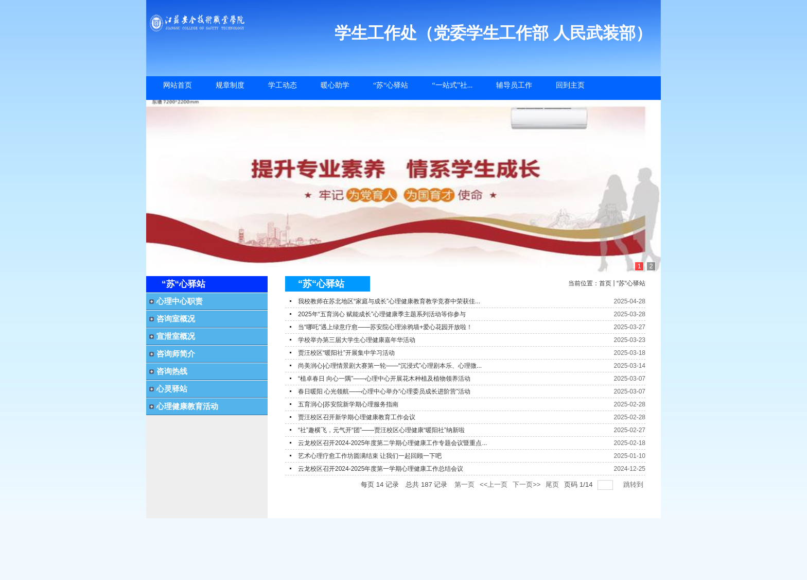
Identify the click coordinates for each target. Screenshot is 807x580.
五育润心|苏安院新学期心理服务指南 (348, 404)
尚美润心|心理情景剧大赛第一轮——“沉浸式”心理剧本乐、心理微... (390, 365)
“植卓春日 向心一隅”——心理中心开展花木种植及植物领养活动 (384, 378)
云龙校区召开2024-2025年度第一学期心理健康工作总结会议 (380, 468)
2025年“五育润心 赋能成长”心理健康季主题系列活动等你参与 (382, 314)
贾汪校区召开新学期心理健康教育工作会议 (356, 417)
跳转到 (634, 484)
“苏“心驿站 (631, 283)
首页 (605, 283)
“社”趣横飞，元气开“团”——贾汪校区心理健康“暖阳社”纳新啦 (381, 430)
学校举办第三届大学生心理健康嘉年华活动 (356, 340)
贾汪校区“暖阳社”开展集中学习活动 (346, 352)
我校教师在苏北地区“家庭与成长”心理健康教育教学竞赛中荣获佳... (389, 301)
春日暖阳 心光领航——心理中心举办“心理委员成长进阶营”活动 (384, 391)
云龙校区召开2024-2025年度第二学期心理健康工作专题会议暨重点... (392, 443)
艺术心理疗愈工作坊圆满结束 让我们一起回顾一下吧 (370, 455)
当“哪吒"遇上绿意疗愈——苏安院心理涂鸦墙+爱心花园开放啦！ (385, 327)
